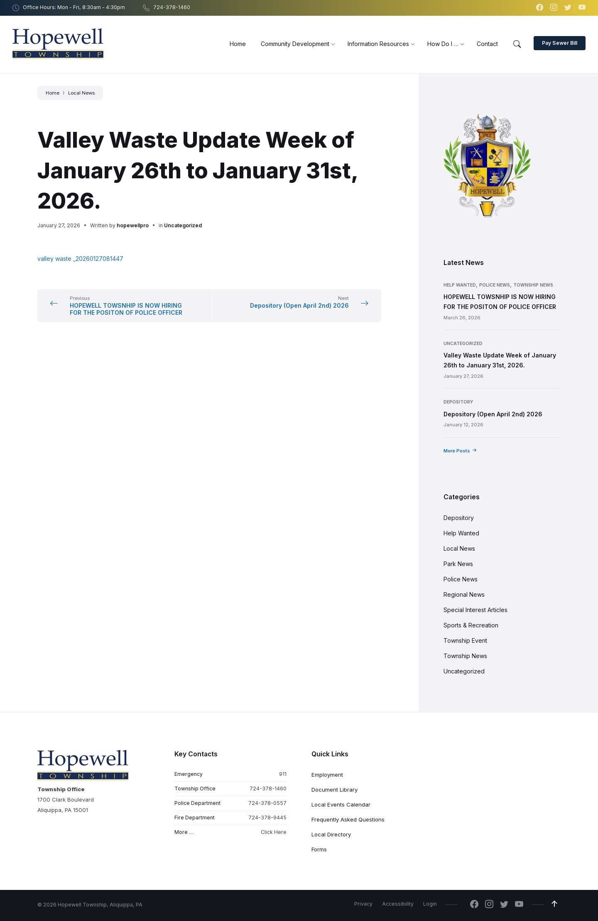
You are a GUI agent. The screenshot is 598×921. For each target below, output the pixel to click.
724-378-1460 (268, 788)
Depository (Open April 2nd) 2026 (493, 414)
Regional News (464, 594)
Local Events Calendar (340, 804)
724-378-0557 (267, 803)
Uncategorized (183, 225)
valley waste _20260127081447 (80, 258)
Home (52, 93)
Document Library (334, 789)
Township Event (465, 640)
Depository (458, 402)
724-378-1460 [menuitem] (171, 7)
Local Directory (331, 834)
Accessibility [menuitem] (398, 904)
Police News (494, 285)
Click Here (274, 832)
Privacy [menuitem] (363, 904)
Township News (533, 285)
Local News (81, 93)
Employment (327, 774)
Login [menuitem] (430, 904)
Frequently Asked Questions (348, 819)
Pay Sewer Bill (559, 43)
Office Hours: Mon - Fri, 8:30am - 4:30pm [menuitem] (74, 7)
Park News (458, 563)
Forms (319, 849)
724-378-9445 (267, 817)
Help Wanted (460, 285)
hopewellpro (133, 225)
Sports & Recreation (471, 625)
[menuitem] (238, 43)
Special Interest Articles (475, 609)
